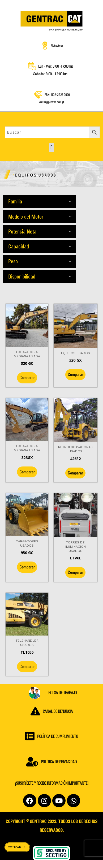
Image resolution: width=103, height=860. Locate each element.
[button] (51, 149)
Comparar (27, 379)
